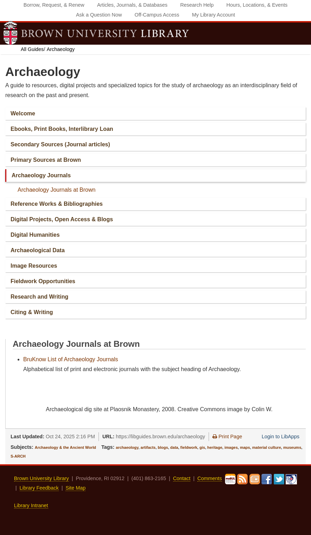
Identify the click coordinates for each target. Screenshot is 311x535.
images (231, 447)
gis (202, 447)
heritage (214, 447)
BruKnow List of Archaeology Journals (70, 359)
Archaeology (61, 49)
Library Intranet (31, 505)
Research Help (197, 5)
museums (292, 447)
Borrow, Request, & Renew (54, 5)
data (174, 447)
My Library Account (213, 15)
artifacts (148, 447)
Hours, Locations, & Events (257, 5)
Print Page (227, 436)
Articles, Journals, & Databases (132, 5)
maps (245, 447)
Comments (209, 478)
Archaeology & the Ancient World (65, 447)
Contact (182, 478)
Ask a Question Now (99, 15)
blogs (163, 447)
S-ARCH (18, 456)
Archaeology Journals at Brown (56, 190)
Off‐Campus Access (157, 15)
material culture (266, 447)
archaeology (127, 447)
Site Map (75, 488)
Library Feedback (39, 488)
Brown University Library (41, 478)
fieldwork (188, 447)
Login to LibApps (280, 436)
